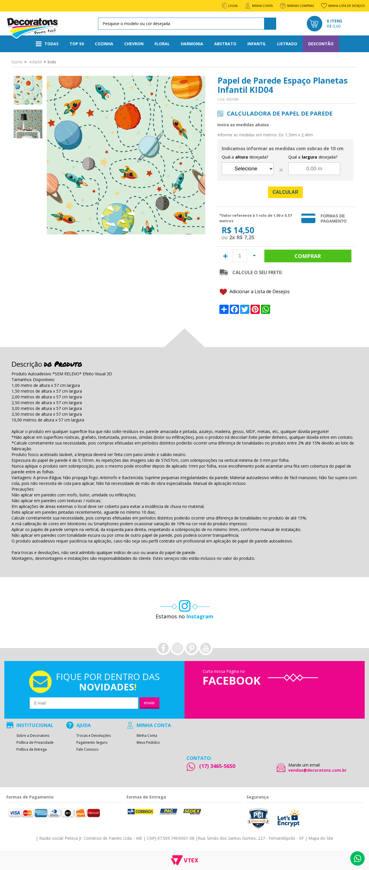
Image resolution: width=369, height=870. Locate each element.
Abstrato (225, 43)
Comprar (307, 256)
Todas (47, 44)
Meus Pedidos (148, 743)
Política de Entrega (31, 749)
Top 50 (76, 43)
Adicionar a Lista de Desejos (255, 291)
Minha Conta (147, 736)
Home (17, 61)
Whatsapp (357, 858)
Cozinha (104, 43)
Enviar (149, 702)
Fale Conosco (87, 749)
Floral (162, 43)
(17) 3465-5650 (217, 765)
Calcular (285, 192)
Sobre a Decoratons (32, 736)
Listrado (287, 43)
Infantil (256, 43)
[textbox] (186, 24)
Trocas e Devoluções (93, 736)
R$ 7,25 (245, 237)
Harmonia (192, 43)
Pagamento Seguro (92, 743)
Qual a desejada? (245, 157)
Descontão (321, 43)
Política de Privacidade (35, 743)
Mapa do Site (320, 838)
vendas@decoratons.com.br (317, 770)
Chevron (134, 43)
